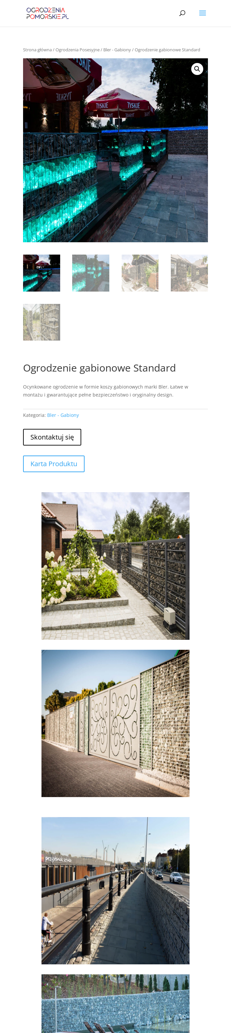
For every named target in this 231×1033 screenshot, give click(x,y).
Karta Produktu (53, 463)
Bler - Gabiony (117, 50)
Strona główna (37, 50)
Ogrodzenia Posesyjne (77, 50)
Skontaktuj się (52, 437)
